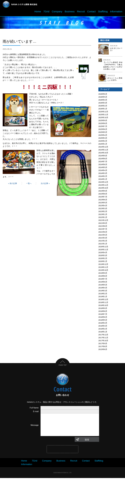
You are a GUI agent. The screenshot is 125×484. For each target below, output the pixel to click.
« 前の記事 (12, 185)
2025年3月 (102, 139)
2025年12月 (103, 113)
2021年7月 (102, 230)
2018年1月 (102, 333)
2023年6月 (102, 201)
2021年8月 (102, 227)
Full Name (34, 409)
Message (35, 429)
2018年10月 (103, 306)
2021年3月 (102, 239)
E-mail (36, 412)
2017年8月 (102, 347)
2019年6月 (102, 283)
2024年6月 (102, 165)
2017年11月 (103, 339)
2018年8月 (102, 312)
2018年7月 (102, 315)
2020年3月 (102, 256)
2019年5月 (102, 286)
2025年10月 (103, 119)
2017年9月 (102, 344)
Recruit (81, 12)
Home (37, 12)
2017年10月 (103, 342)
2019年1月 (102, 298)
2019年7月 (102, 280)
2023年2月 (102, 212)
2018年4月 (102, 324)
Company (57, 12)
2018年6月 (102, 318)
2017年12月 (103, 336)
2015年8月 (102, 350)
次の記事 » (45, 185)
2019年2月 (102, 295)
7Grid (46, 12)
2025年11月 (103, 116)
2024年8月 (102, 160)
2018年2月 (102, 330)
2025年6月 (102, 130)
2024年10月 (103, 154)
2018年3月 (102, 327)
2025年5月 (102, 133)
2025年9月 (102, 121)
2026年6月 (102, 95)
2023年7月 (102, 198)
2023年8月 (102, 195)
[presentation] (62, 455)
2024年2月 (102, 177)
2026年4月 (102, 101)
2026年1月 (102, 110)
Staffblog (103, 12)
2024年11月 (103, 151)
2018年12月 (103, 300)
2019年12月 (103, 265)
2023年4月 (102, 207)
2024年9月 (102, 157)
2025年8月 (102, 124)
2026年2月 (102, 107)
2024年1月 (102, 180)
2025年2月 (102, 142)
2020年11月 (103, 251)
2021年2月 (102, 242)
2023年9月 (102, 192)
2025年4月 (102, 136)
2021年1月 (102, 245)
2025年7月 (102, 127)
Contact (91, 12)
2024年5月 (102, 168)
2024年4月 (102, 171)
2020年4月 (102, 254)
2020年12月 (103, 248)
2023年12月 (103, 183)
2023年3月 (102, 209)
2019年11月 (103, 268)
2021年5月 (102, 236)
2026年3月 (102, 104)
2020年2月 (102, 259)
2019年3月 (102, 292)
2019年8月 (102, 277)
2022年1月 (102, 218)
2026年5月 (102, 98)
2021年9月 (102, 224)
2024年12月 (103, 148)
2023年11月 (103, 186)
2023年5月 (102, 204)
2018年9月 (102, 309)
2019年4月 (102, 289)
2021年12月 (103, 221)
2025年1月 (102, 145)
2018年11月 (103, 303)
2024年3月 (102, 174)
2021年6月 (102, 233)
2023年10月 (103, 189)
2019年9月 (102, 274)
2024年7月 (102, 163)
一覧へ (29, 185)
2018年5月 (102, 321)
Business (70, 12)
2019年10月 (103, 271)
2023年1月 (102, 215)
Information (116, 12)
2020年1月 (102, 262)
